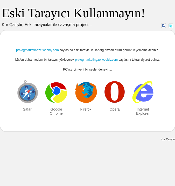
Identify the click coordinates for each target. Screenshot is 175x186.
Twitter (171, 25)
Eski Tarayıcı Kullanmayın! (73, 13)
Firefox (86, 109)
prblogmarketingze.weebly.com (37, 50)
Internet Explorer (143, 111)
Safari (27, 109)
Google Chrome (56, 111)
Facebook (163, 25)
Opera (115, 109)
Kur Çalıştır (168, 139)
